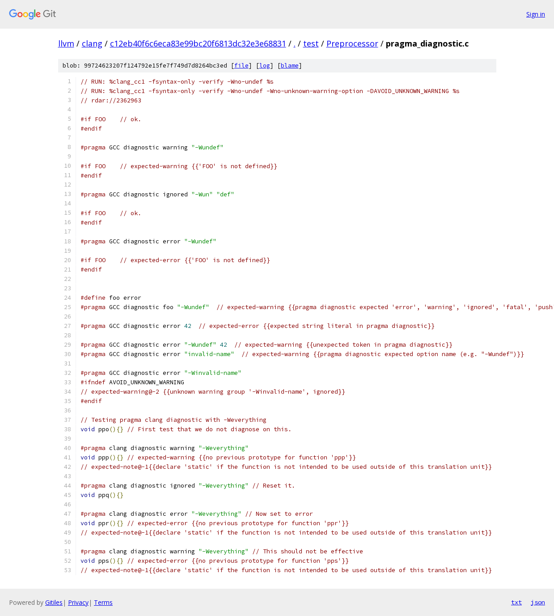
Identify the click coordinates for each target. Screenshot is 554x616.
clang (92, 43)
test (311, 43)
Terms (103, 602)
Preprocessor (352, 43)
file (241, 65)
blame (290, 65)
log (264, 65)
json (538, 602)
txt (516, 602)
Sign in (535, 14)
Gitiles (54, 602)
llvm (66, 43)
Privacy (78, 602)
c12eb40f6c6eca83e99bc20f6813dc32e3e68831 (198, 43)
